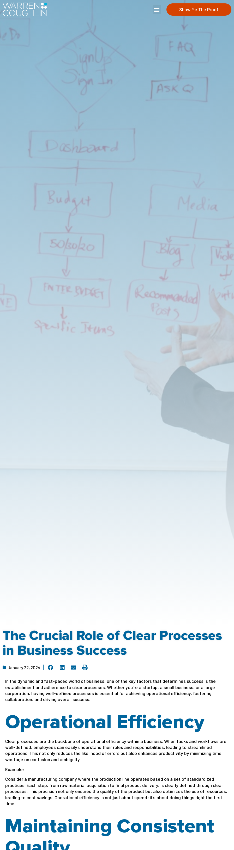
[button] (157, 9)
